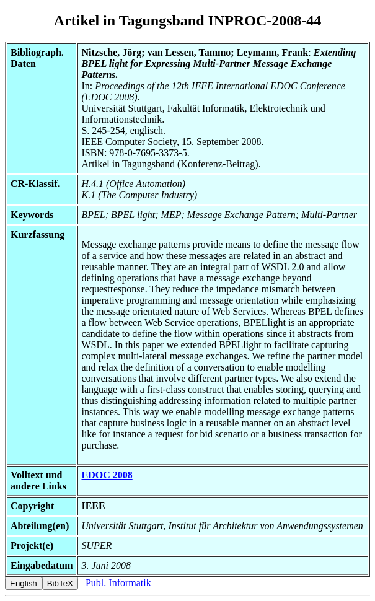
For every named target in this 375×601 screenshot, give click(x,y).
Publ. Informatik (118, 582)
